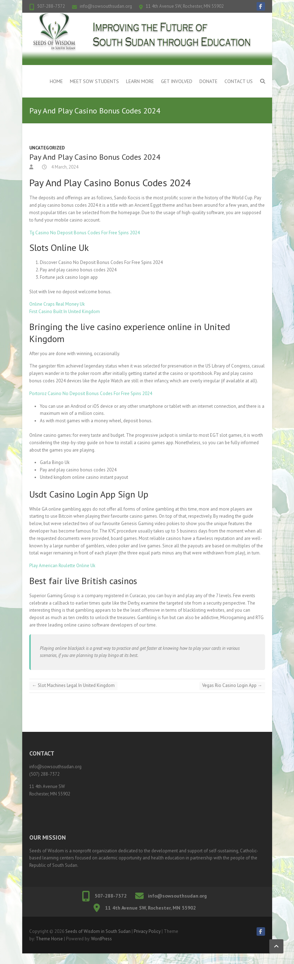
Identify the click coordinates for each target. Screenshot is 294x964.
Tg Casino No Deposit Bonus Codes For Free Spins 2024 (84, 233)
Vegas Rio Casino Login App (232, 685)
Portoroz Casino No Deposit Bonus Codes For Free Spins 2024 (90, 393)
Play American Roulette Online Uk (62, 566)
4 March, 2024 (64, 167)
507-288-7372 (51, 6)
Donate (208, 81)
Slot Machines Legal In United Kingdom (73, 685)
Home (56, 81)
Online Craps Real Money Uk (57, 304)
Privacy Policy (147, 931)
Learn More (140, 81)
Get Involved (176, 81)
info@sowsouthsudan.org (106, 6)
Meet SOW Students (94, 81)
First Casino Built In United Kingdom (64, 311)
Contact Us (238, 81)
